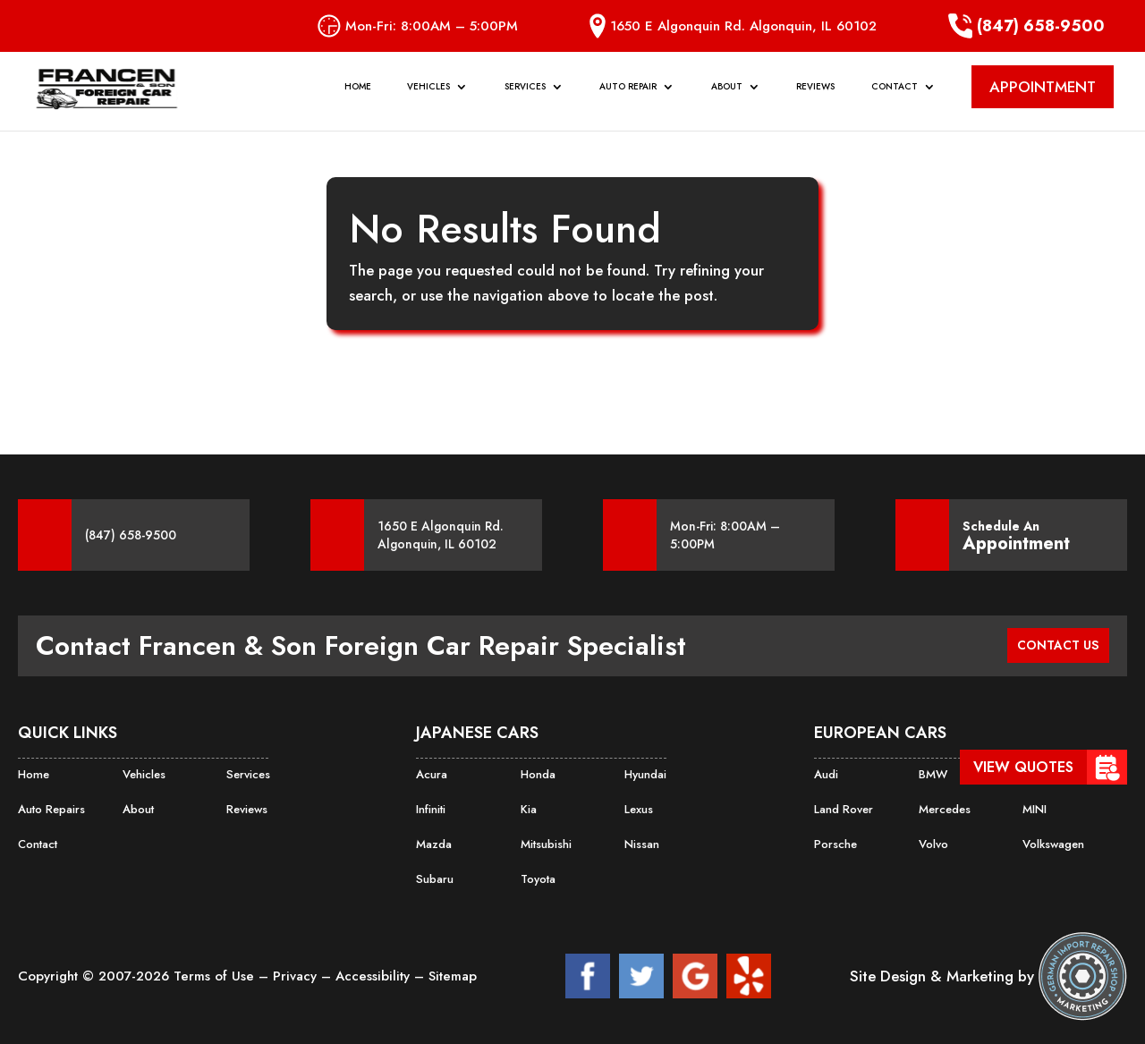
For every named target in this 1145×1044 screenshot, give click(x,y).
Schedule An (1016, 535)
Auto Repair (628, 95)
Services (525, 95)
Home (357, 95)
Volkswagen (1051, 842)
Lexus (638, 808)
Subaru (433, 876)
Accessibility (374, 972)
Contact (894, 95)
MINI (1033, 808)
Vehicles (428, 95)
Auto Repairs (49, 808)
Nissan (640, 842)
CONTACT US (1050, 645)
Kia (528, 808)
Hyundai (645, 774)
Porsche (834, 842)
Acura (430, 774)
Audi (825, 774)
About (726, 95)
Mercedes (943, 808)
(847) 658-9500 (1026, 25)
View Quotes (1023, 767)
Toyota (538, 876)
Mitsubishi (546, 842)
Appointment (1016, 544)
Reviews (815, 95)
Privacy (297, 972)
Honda (538, 774)
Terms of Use (216, 972)
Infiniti (430, 808)
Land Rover (841, 808)
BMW (932, 774)
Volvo (933, 842)
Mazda (432, 842)
